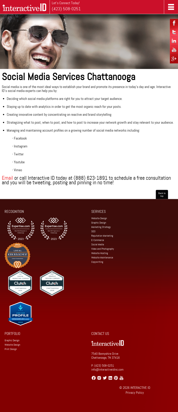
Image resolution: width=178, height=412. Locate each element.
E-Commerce (97, 240)
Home (25, 7)
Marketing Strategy (101, 227)
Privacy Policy (135, 392)
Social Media (97, 244)
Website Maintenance (102, 257)
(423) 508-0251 (66, 9)
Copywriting (97, 262)
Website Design (99, 218)
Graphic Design (98, 222)
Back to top (162, 194)
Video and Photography (102, 248)
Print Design (11, 349)
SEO (93, 231)
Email (7, 178)
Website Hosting (99, 253)
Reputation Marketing (102, 235)
